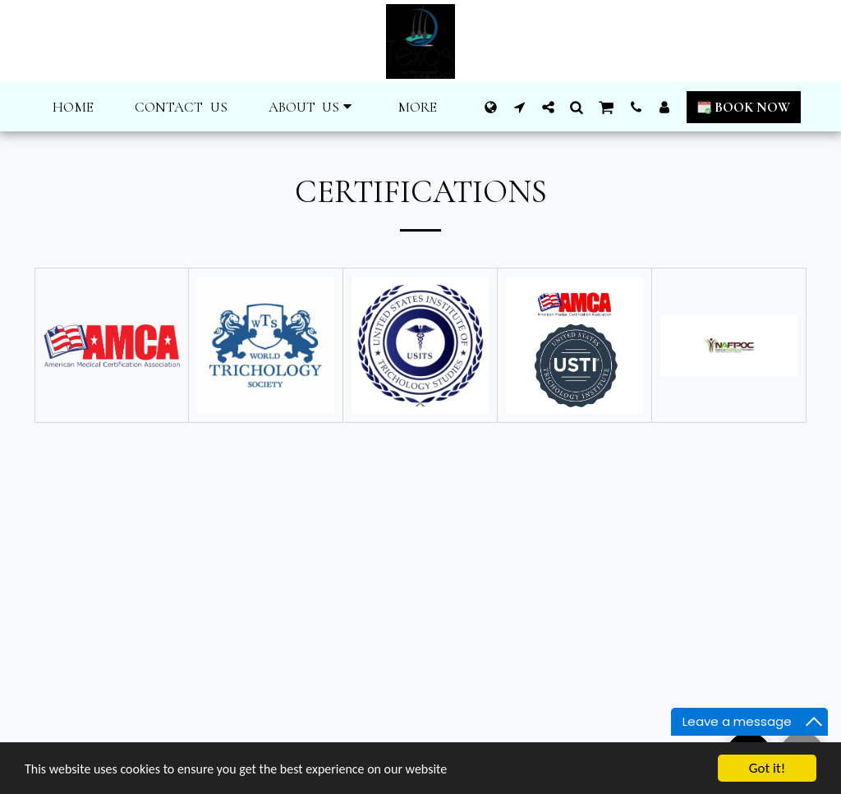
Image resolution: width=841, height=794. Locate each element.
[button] (313, 107)
